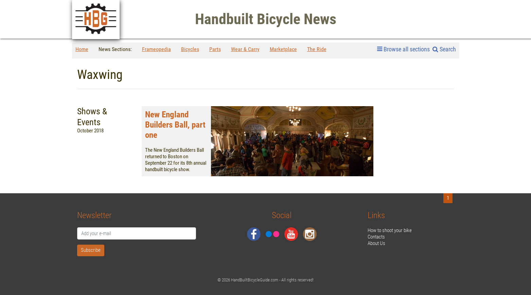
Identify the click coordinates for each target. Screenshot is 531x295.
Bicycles (190, 49)
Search (444, 49)
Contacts (376, 237)
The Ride (316, 49)
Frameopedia (156, 49)
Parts (215, 49)
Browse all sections (403, 49)
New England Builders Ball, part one (175, 125)
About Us (376, 243)
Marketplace (283, 49)
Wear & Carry (245, 49)
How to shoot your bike (390, 230)
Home (81, 49)
